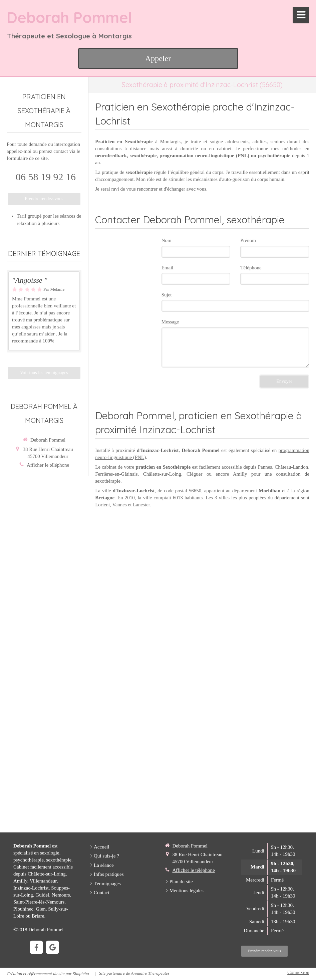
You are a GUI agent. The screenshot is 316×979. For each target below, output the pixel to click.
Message (170, 321)
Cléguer (194, 474)
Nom (167, 240)
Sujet (167, 294)
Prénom (248, 240)
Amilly (240, 474)
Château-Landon (291, 467)
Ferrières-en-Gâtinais (116, 474)
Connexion (298, 972)
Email (168, 267)
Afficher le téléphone (48, 465)
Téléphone (250, 267)
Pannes (265, 467)
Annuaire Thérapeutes (150, 973)
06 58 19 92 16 (46, 176)
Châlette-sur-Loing (162, 474)
